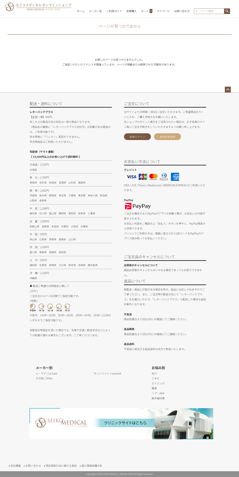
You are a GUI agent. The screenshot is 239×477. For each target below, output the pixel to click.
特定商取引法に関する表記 (61, 465)
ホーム (81, 11)
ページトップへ (228, 90)
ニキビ (155, 378)
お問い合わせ (182, 11)
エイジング (158, 383)
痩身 (154, 388)
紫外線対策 (158, 398)
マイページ (163, 11)
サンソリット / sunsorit (107, 373)
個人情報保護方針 (91, 465)
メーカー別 (95, 11)
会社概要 (15, 465)
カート (147, 11)
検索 (227, 11)
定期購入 (131, 11)
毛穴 (154, 373)
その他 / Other (44, 378)
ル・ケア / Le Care (46, 373)
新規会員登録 (167, 137)
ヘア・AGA (158, 393)
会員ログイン (137, 137)
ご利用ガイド (114, 11)
